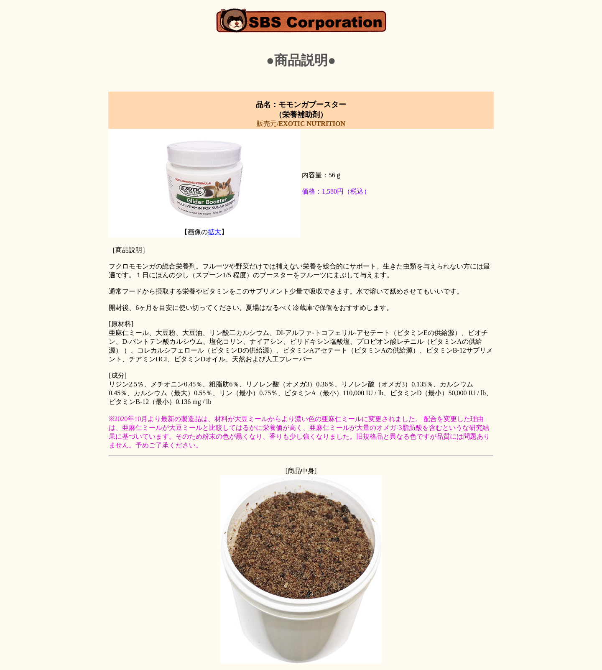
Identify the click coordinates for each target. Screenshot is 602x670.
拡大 (214, 231)
